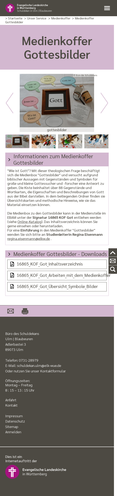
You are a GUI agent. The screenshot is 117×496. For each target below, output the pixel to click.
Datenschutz (15, 421)
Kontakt (11, 405)
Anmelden (13, 431)
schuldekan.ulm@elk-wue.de (39, 365)
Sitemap (11, 426)
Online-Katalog (29, 221)
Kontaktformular (53, 371)
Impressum (14, 415)
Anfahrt (10, 399)
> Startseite (14, 18)
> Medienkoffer (59, 18)
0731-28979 (28, 360)
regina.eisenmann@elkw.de (28, 238)
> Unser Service (35, 18)
